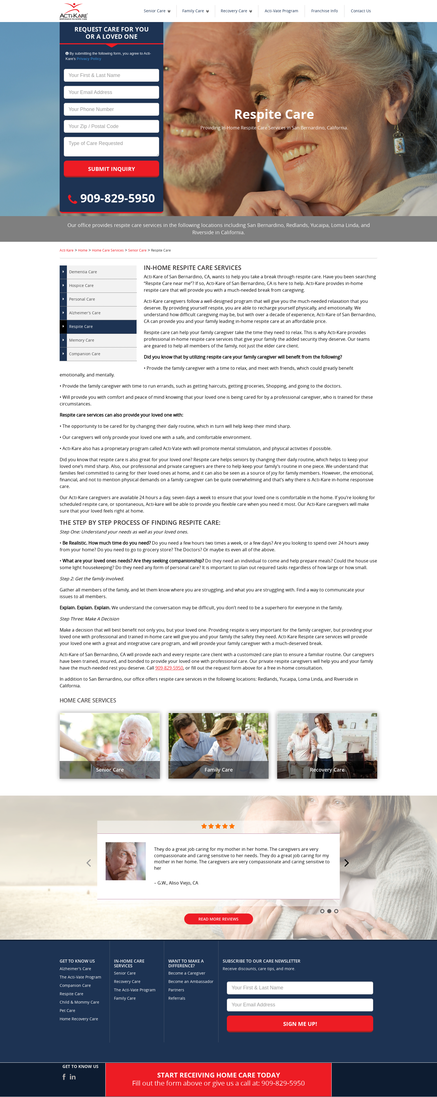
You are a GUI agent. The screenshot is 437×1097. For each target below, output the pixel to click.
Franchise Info (324, 11)
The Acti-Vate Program (80, 977)
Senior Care (155, 11)
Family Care (193, 11)
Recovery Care (234, 11)
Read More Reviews (218, 919)
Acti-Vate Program (281, 11)
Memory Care (81, 340)
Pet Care (67, 1010)
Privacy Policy (89, 59)
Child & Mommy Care (79, 1002)
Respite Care (81, 326)
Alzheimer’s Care (85, 313)
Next (347, 863)
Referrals (176, 998)
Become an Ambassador (190, 981)
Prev (89, 863)
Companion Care (84, 354)
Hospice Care (81, 285)
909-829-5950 (111, 198)
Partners (176, 990)
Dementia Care (83, 272)
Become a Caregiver (186, 973)
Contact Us (361, 11)
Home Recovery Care (79, 1019)
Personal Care (82, 299)
